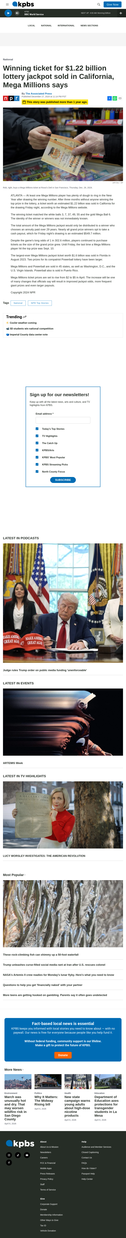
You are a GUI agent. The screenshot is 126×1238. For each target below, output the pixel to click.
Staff (42, 1184)
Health (67, 1093)
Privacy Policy (46, 1179)
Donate (63, 1055)
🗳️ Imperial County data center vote (27, 334)
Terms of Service (48, 1190)
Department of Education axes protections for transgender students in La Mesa (106, 1106)
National (46, 25)
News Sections (89, 25)
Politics (38, 1093)
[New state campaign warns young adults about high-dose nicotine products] (78, 1081)
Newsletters (45, 1152)
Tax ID (43, 1225)
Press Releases (47, 1173)
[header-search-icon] (99, 4)
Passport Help (88, 1173)
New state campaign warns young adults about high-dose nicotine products (77, 1106)
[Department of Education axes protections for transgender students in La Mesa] (108, 1081)
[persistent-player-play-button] (8, 15)
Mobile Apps (46, 1168)
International (66, 25)
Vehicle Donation (48, 1231)
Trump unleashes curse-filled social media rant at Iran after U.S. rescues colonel (54, 964)
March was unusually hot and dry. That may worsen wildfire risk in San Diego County (15, 1108)
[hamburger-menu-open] (7, 4)
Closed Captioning (90, 1152)
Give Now (113, 4)
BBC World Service (34, 16)
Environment (10, 1093)
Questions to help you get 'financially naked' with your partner (42, 985)
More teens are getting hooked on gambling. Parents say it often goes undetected (55, 995)
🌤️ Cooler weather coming (21, 322)
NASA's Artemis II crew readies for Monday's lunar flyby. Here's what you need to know (58, 974)
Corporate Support (48, 1204)
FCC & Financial (47, 1163)
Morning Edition (103, 15)
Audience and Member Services (96, 1147)
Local (31, 25)
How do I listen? (89, 1168)
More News (14, 1069)
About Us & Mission (49, 1147)
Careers (44, 1157)
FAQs (84, 1163)
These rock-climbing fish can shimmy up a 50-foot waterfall (41, 954)
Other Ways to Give (49, 1220)
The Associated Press (39, 93)
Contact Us (87, 1157)
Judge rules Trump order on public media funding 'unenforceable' (45, 670)
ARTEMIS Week (13, 763)
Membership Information (51, 1215)
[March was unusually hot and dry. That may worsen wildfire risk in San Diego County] (17, 1081)
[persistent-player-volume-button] (17, 15)
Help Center (87, 1179)
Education (99, 1093)
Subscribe (63, 479)
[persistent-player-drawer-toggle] (121, 15)
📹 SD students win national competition (29, 328)
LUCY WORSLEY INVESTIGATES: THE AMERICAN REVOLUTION (44, 855)
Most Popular (14, 875)
